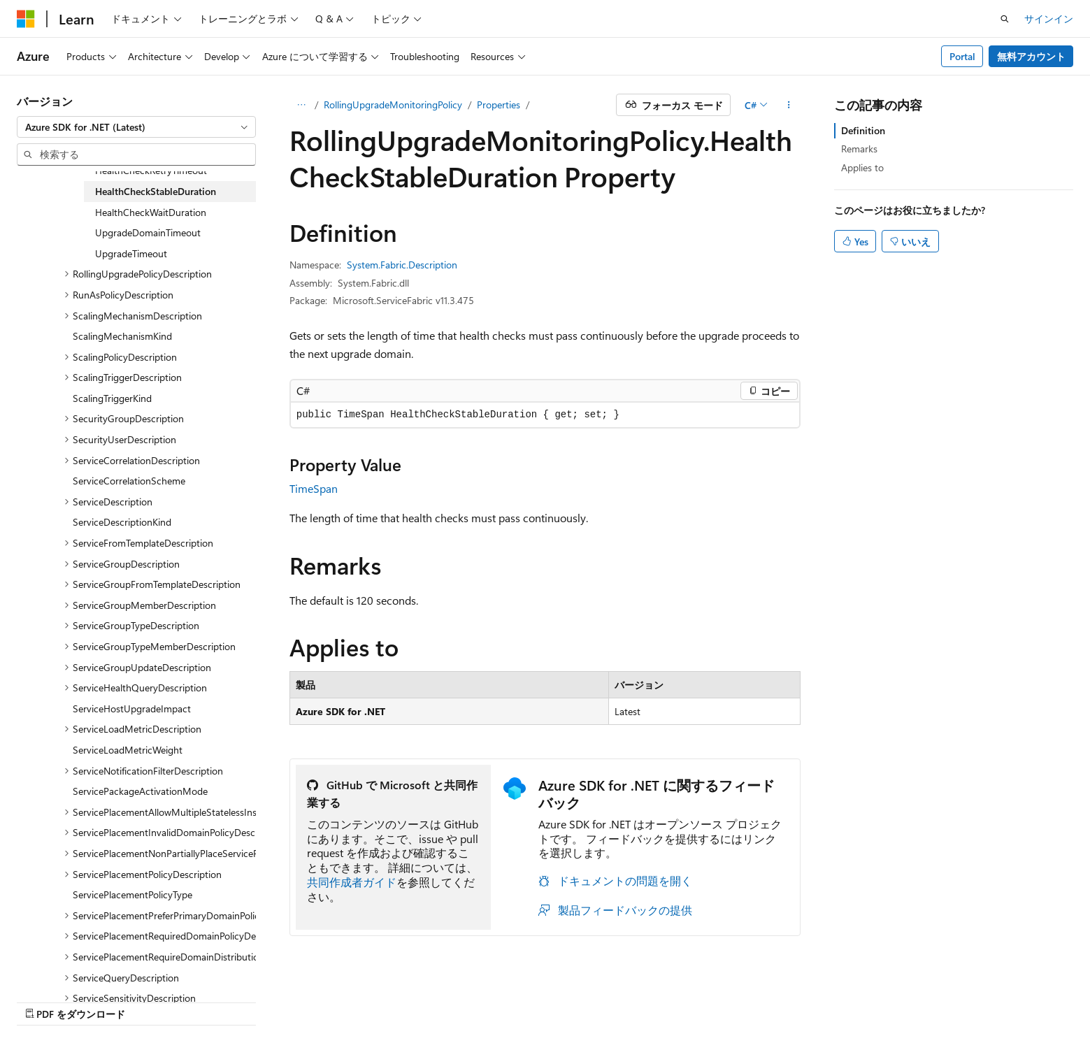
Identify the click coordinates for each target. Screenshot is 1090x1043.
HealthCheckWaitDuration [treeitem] (150, 212)
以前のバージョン (659, 999)
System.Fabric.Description (402, 264)
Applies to (862, 167)
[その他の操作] (788, 105)
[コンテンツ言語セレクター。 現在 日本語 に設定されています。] (45, 999)
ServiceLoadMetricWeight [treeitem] (127, 749)
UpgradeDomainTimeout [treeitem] (148, 232)
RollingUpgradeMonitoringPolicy (393, 104)
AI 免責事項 (577, 999)
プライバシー (837, 999)
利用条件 (913, 999)
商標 (959, 999)
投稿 (781, 999)
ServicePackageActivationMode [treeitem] (140, 791)
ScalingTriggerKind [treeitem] (112, 398)
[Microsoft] (26, 19)
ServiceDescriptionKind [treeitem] (122, 521)
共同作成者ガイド (351, 882)
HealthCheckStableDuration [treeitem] (155, 191)
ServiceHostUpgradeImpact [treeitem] (132, 708)
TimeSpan (313, 488)
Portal (962, 56)
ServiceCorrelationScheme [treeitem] (129, 480)
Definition (863, 130)
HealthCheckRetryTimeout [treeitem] (151, 170)
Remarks (859, 148)
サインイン (1048, 18)
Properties (498, 104)
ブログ (730, 999)
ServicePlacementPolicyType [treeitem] (132, 894)
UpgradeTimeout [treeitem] (131, 253)
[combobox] (136, 127)
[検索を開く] (1005, 18)
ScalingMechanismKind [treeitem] (122, 336)
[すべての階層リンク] (301, 105)
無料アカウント (1031, 56)
